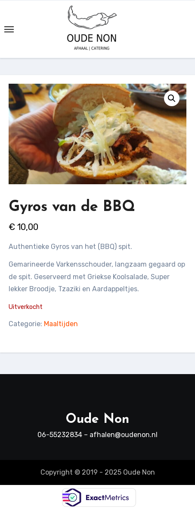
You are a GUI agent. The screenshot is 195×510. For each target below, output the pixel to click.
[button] (172, 98)
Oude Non (97, 419)
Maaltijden (61, 324)
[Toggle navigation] (9, 29)
